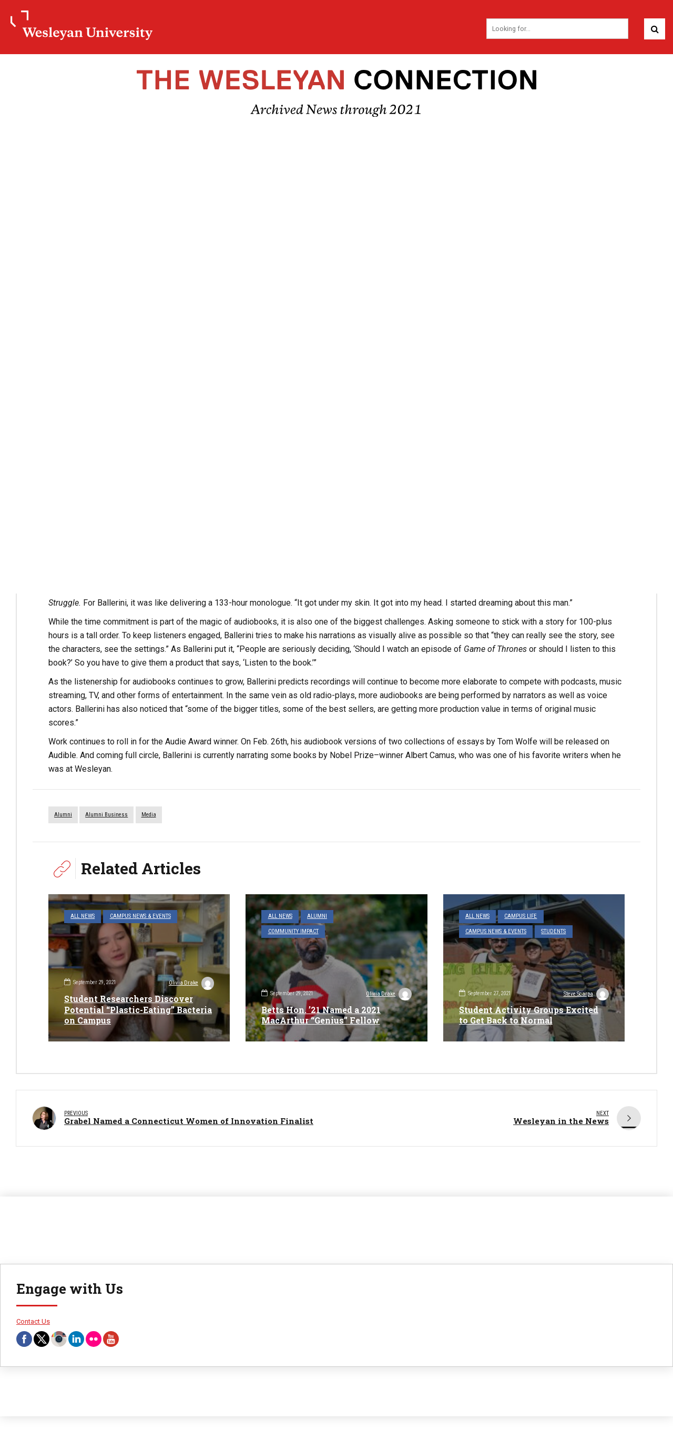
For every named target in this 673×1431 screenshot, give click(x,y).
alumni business (106, 815)
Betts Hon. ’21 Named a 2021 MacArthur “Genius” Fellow (322, 1015)
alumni (63, 815)
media (148, 815)
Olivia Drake (191, 984)
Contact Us (33, 1319)
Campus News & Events (139, 916)
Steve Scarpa (586, 994)
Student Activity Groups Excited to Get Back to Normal (529, 1015)
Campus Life (520, 916)
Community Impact (293, 931)
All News (82, 916)
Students (553, 931)
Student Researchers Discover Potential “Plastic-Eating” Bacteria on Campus (128, 1009)
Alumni (317, 916)
